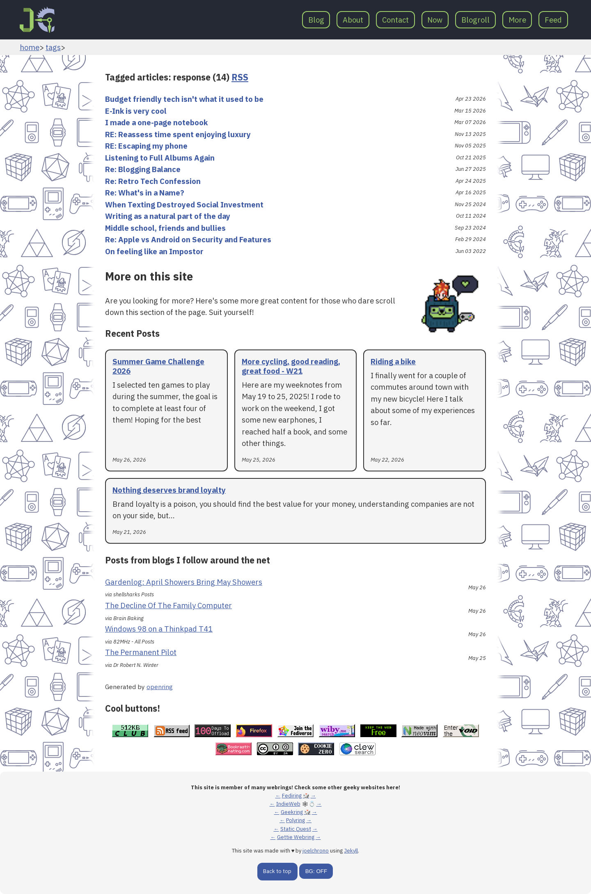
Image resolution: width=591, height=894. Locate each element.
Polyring (295, 820)
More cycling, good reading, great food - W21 (291, 366)
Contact (395, 20)
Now (434, 20)
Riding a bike (393, 361)
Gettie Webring (295, 837)
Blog (316, 20)
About (353, 20)
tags (53, 47)
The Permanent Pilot (140, 652)
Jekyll (351, 850)
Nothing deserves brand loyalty (169, 490)
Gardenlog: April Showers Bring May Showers (183, 582)
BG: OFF (316, 871)
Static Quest (295, 828)
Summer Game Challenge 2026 (158, 366)
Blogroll (475, 20)
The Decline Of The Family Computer (168, 605)
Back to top (277, 871)
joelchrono (315, 850)
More (517, 20)
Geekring (292, 812)
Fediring (292, 795)
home (29, 47)
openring (160, 687)
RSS (239, 77)
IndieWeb (288, 803)
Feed (553, 20)
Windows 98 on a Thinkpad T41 (159, 629)
